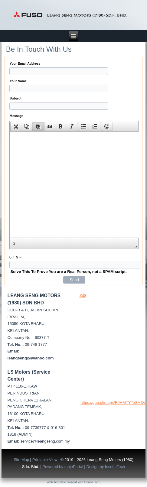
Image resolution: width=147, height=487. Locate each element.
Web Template (56, 482)
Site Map (21, 459)
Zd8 (83, 295)
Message (17, 116)
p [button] (14, 243)
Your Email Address (25, 63)
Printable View (44, 459)
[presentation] (16, 126)
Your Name (18, 81)
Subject (15, 98)
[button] (15, 126)
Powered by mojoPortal (62, 466)
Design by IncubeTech (105, 466)
